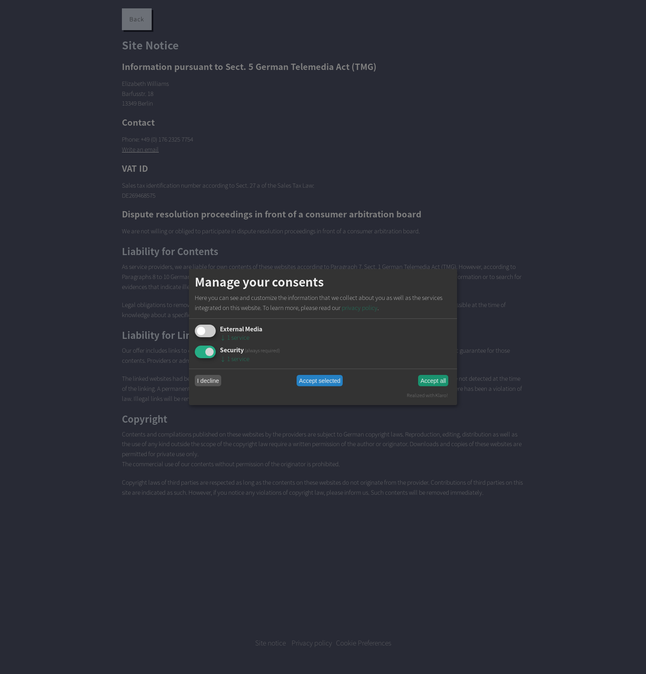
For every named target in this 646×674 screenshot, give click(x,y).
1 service (234, 337)
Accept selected (320, 380)
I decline (208, 380)
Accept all (433, 380)
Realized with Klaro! (427, 395)
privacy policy (359, 307)
